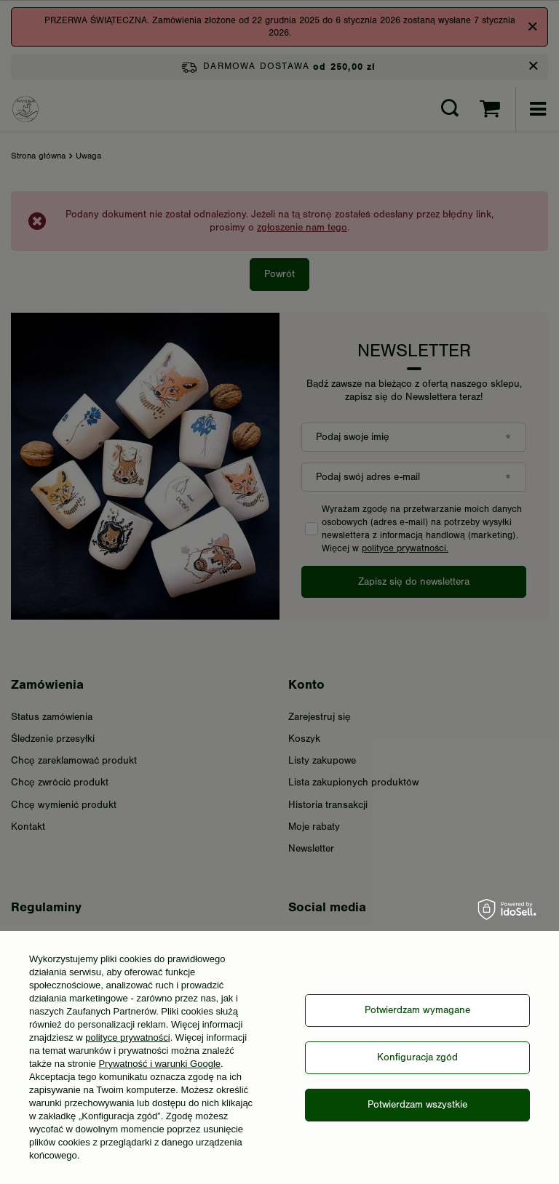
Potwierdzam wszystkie (417, 1105)
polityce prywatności (127, 1037)
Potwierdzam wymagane (417, 1010)
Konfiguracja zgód (417, 1057)
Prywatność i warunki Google (159, 1063)
